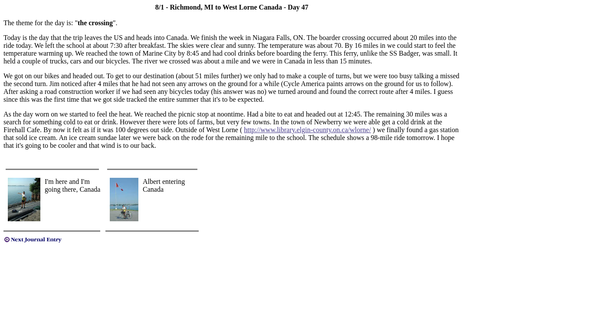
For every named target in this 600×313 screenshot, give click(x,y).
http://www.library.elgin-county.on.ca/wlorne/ (307, 129)
